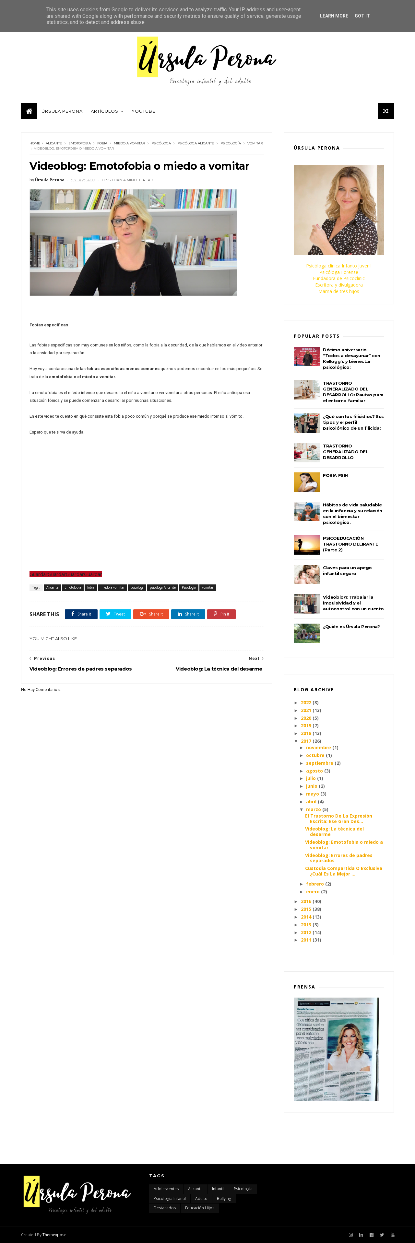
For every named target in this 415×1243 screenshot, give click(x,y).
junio (311, 786)
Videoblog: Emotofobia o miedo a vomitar (344, 845)
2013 (306, 924)
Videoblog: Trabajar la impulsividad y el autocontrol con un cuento (353, 602)
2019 (306, 725)
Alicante (54, 143)
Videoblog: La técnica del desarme (334, 831)
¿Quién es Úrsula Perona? (351, 626)
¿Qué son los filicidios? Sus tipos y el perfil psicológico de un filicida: (353, 422)
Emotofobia (79, 143)
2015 (306, 909)
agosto (314, 771)
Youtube (143, 111)
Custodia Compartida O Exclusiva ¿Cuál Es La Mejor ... (343, 871)
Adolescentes (166, 1189)
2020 (306, 718)
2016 (306, 901)
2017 (306, 741)
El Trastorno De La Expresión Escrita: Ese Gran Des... (338, 818)
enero (313, 891)
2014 (306, 917)
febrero (315, 884)
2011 (306, 940)
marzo (313, 809)
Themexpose (54, 1234)
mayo (312, 794)
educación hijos (199, 1208)
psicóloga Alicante (195, 143)
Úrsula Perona (62, 111)
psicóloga (161, 143)
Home (35, 143)
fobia (102, 143)
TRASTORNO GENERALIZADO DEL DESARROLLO (345, 451)
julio (311, 778)
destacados (165, 1208)
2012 (306, 932)
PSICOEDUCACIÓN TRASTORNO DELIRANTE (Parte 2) (350, 544)
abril (311, 801)
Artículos (104, 111)
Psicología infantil (170, 1198)
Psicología (230, 143)
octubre (315, 755)
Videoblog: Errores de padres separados (339, 858)
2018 (306, 733)
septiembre (319, 763)
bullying (224, 1198)
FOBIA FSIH (335, 475)
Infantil (218, 1189)
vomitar (255, 143)
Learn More (334, 15)
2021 (306, 710)
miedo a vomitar (129, 143)
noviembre (318, 747)
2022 (306, 702)
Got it (362, 15)
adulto (201, 1198)
